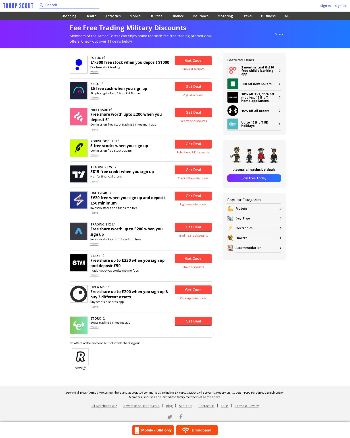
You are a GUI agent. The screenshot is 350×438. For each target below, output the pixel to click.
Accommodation (258, 247)
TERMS (94, 72)
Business (268, 16)
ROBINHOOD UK (104, 141)
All (287, 16)
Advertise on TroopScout (141, 406)
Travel (247, 16)
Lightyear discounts (193, 204)
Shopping (69, 16)
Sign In (325, 6)
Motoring (225, 16)
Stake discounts (193, 267)
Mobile (135, 16)
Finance (177, 16)
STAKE (97, 256)
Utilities (156, 16)
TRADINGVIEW (103, 167)
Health (90, 16)
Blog (169, 406)
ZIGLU (96, 84)
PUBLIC (97, 58)
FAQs (225, 406)
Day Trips (258, 218)
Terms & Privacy (247, 406)
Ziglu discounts (193, 95)
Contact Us (206, 406)
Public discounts (193, 68)
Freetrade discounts (193, 120)
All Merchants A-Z (104, 406)
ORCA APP (99, 287)
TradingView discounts (193, 178)
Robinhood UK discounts (193, 152)
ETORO (97, 318)
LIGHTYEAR (100, 193)
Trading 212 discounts (193, 235)
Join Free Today (254, 178)
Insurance (201, 16)
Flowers (258, 238)
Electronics (258, 228)
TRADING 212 (102, 224)
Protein (258, 208)
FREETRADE (101, 110)
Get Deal (193, 86)
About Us (185, 406)
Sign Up (341, 6)
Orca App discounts (193, 298)
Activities (113, 16)
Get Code (193, 60)
